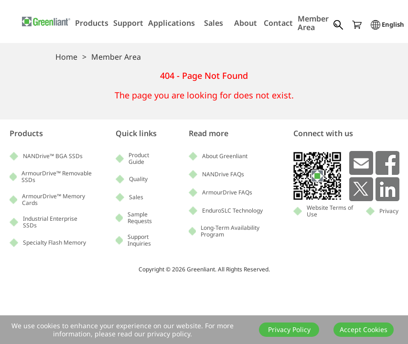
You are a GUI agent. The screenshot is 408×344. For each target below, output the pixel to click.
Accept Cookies (363, 329)
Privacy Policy (289, 329)
